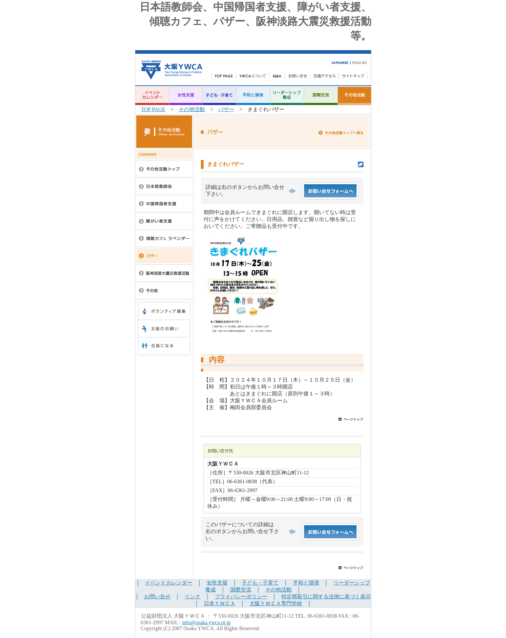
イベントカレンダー (168, 583)
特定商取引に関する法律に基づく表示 (326, 596)
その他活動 (192, 109)
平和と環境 (306, 583)
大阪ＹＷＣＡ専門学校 (276, 603)
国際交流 (240, 589)
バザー (226, 109)
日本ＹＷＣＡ (219, 603)
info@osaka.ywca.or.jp (206, 622)
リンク (192, 596)
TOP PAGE (153, 109)
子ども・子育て (260, 583)
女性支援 (217, 583)
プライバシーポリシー (241, 596)
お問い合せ (157, 596)
